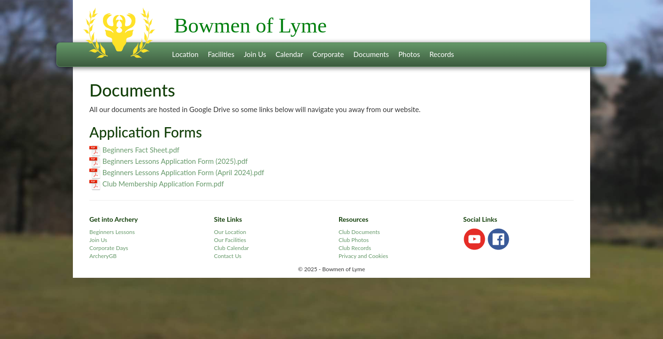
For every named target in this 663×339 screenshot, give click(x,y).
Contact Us (227, 255)
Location (185, 54)
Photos (409, 54)
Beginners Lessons (112, 231)
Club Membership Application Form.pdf (163, 183)
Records (441, 54)
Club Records (355, 247)
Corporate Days (108, 247)
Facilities (221, 54)
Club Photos (354, 239)
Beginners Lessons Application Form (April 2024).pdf (183, 172)
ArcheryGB (103, 255)
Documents (371, 54)
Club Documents (359, 231)
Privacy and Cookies (363, 255)
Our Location (230, 231)
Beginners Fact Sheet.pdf (141, 149)
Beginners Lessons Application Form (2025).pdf (175, 161)
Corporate (328, 54)
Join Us (255, 54)
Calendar (289, 54)
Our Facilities (230, 239)
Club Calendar (231, 247)
